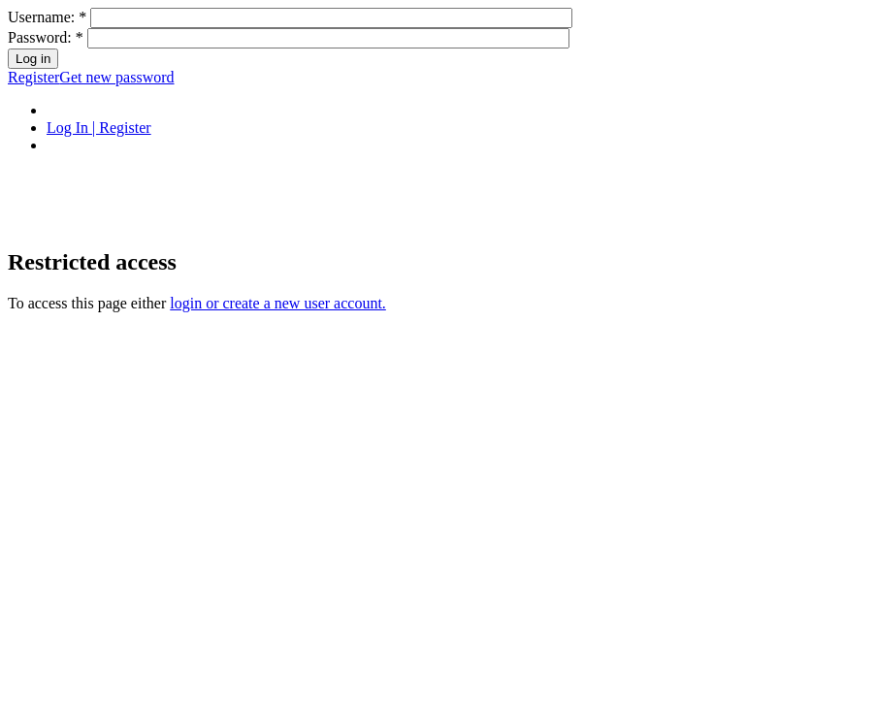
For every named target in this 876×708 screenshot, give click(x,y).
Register (33, 77)
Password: (45, 37)
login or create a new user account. (278, 303)
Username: (47, 17)
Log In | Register (99, 127)
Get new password (116, 77)
